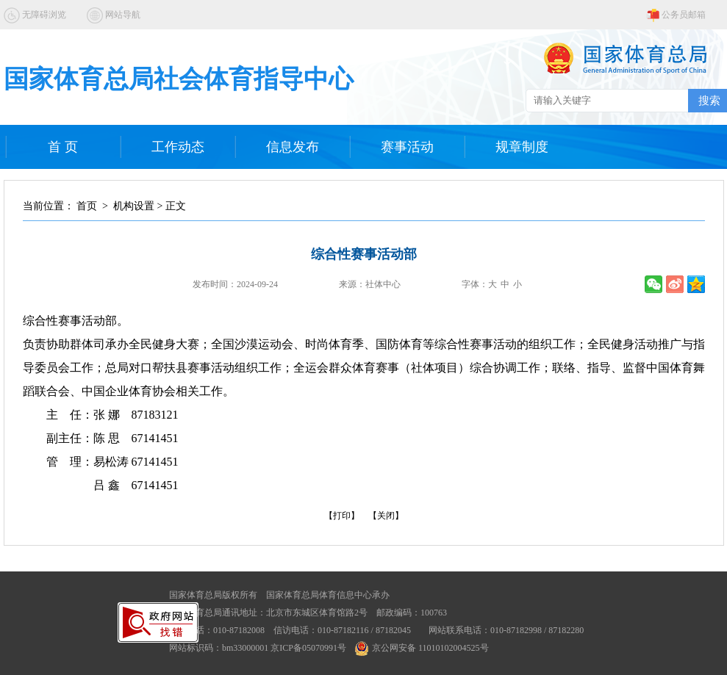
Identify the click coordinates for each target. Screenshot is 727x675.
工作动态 (177, 147)
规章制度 (521, 147)
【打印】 (341, 515)
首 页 (63, 147)
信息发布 (292, 147)
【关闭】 (386, 515)
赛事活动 (407, 147)
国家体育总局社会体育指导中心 (179, 79)
